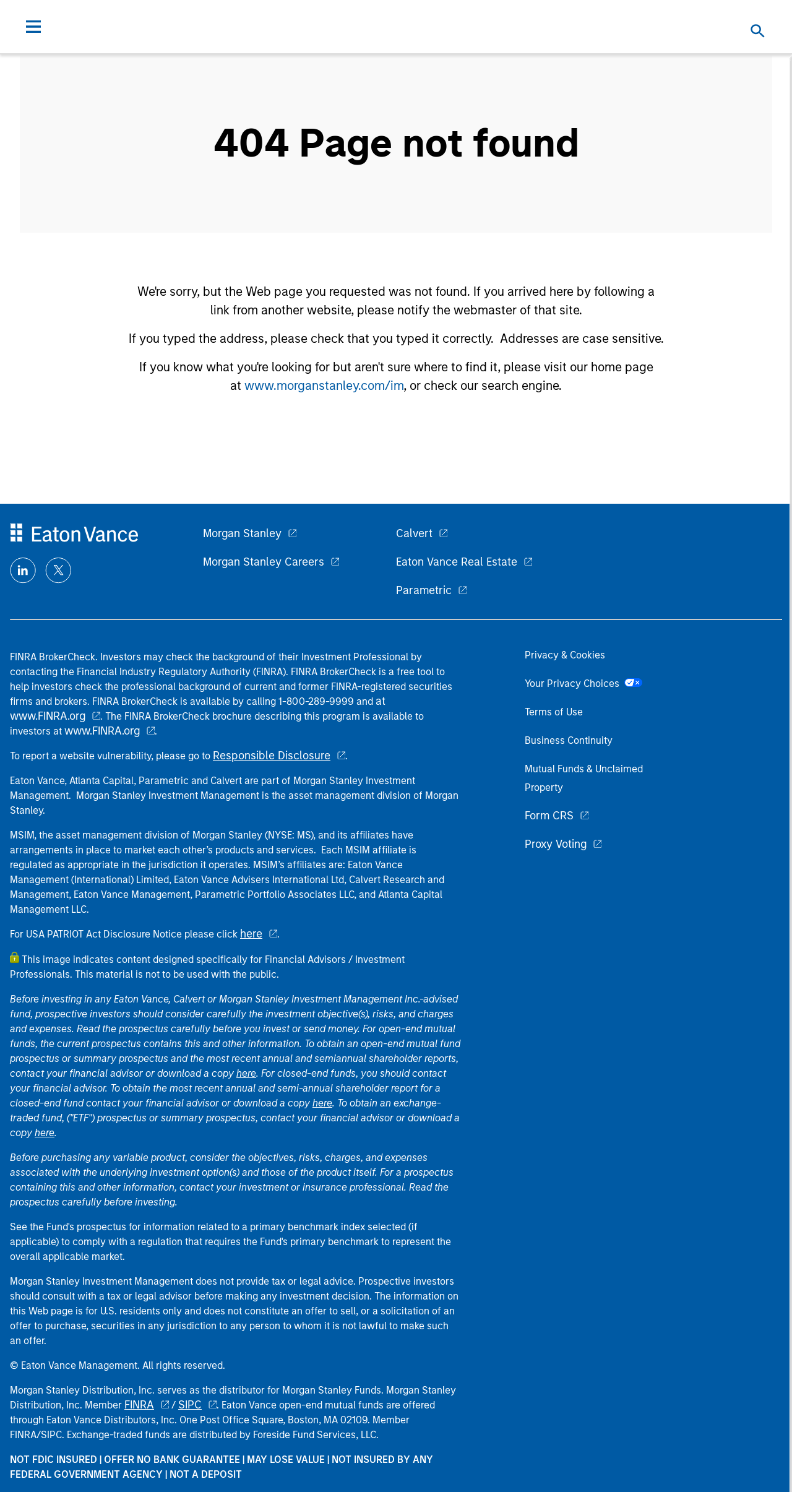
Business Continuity (569, 740)
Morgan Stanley (242, 533)
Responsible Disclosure (271, 755)
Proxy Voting (556, 844)
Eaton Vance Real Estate (456, 562)
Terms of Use (554, 712)
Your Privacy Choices (583, 683)
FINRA (139, 1405)
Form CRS (549, 815)
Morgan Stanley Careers (263, 562)
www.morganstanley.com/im (323, 385)
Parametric (424, 590)
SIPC (190, 1405)
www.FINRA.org (102, 731)
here (251, 934)
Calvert (414, 533)
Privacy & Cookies (565, 655)
